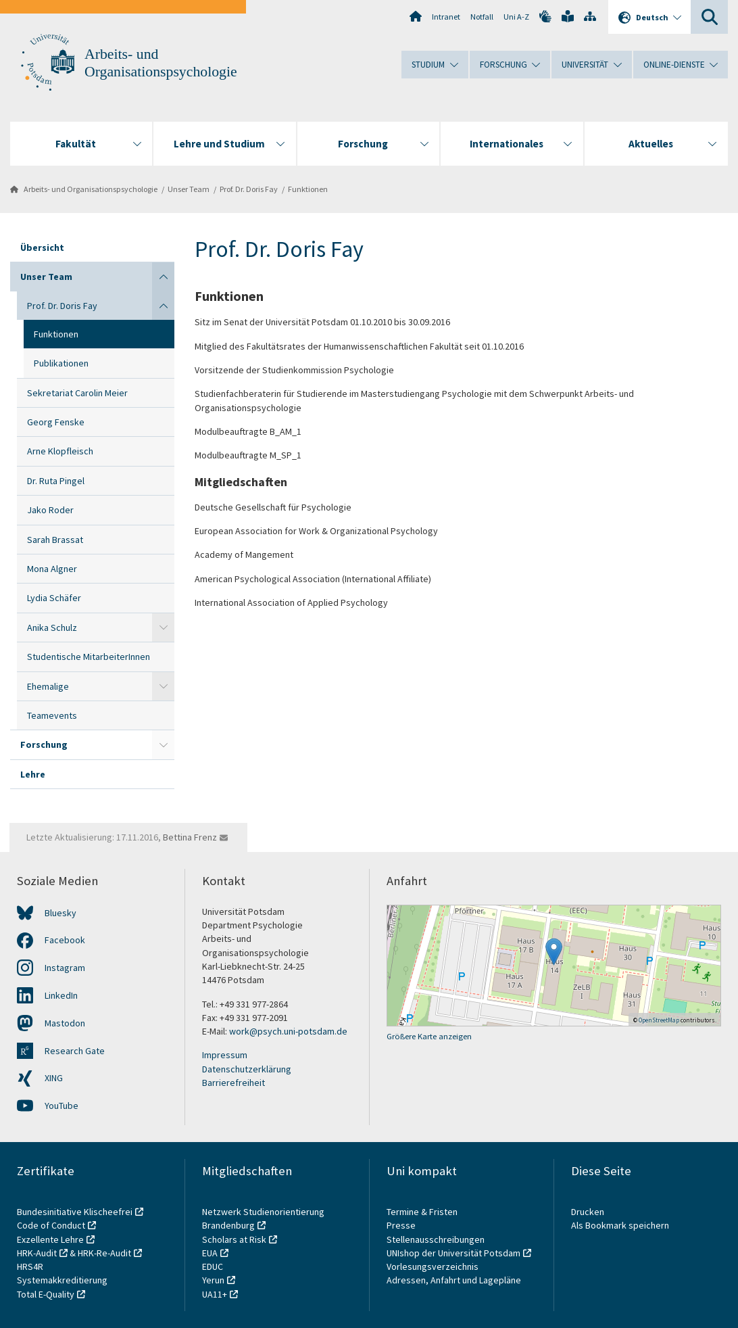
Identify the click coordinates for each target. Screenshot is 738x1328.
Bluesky (60, 913)
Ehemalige (48, 686)
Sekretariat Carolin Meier (77, 393)
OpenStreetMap (659, 1020)
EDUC (212, 1266)
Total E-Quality (45, 1294)
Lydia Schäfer (54, 598)
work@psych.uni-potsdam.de (288, 1031)
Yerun (213, 1280)
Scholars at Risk (234, 1239)
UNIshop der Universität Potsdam (453, 1253)
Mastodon (65, 1023)
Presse (402, 1225)
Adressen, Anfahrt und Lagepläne (454, 1280)
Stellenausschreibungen (436, 1239)
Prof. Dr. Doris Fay (249, 189)
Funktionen (308, 189)
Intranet (446, 16)
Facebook (65, 940)
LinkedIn (61, 995)
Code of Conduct (51, 1225)
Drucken (587, 1212)
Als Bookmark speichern (620, 1225)
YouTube (61, 1105)
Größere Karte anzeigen (429, 1036)
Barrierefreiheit (233, 1082)
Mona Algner (52, 569)
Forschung (44, 744)
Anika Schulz (52, 627)
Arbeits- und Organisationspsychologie (90, 189)
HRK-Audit (37, 1253)
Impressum (224, 1055)
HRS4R (30, 1266)
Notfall (481, 16)
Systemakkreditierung (62, 1280)
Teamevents (52, 715)
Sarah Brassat (55, 539)
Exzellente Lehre (50, 1239)
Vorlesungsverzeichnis (434, 1266)
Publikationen (61, 363)
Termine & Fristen (423, 1212)
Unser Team (189, 189)
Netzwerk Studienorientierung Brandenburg (263, 1218)
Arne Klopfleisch (60, 451)
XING (54, 1078)
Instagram (65, 968)
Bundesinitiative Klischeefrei (74, 1212)
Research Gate (75, 1051)
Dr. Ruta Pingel (55, 481)
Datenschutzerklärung (246, 1069)
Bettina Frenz (190, 837)
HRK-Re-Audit (104, 1253)
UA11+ (214, 1294)
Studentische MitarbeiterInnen (88, 656)
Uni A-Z (516, 16)
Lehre (32, 774)
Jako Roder (50, 510)
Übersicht (42, 247)
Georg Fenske (55, 422)
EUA (210, 1253)
